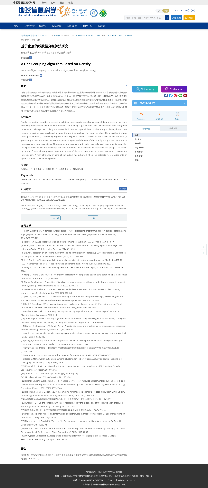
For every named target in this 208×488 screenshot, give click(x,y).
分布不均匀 (63, 169)
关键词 (138, 143)
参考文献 (139, 156)
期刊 (44, 2)
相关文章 (173, 128)
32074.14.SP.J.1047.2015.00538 (119, 35)
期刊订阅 (87, 25)
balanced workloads (52, 179)
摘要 (137, 135)
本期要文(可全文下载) (30, 40)
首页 (16, 25)
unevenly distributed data (105, 179)
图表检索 (189, 17)
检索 (70, 2)
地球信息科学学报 (29, 35)
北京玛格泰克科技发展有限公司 (104, 484)
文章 (53, 2)
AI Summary (145, 89)
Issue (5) (57, 35)
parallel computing (77, 179)
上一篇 (55, 217)
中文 (166, 10)
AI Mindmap (174, 89)
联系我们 (102, 25)
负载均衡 (37, 169)
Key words (139, 147)
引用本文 (139, 151)
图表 (62, 2)
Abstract (139, 139)
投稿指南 (57, 25)
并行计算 (50, 169)
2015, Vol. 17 (45, 35)
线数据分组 (78, 169)
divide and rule (29, 179)
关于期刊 (29, 25)
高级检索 (176, 17)
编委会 (42, 25)
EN (159, 10)
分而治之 (25, 169)
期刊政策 (72, 25)
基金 (137, 160)
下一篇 (92, 217)
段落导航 (146, 128)
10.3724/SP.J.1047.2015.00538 (87, 35)
